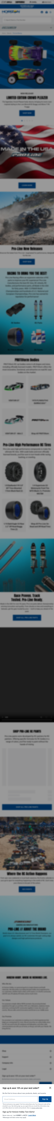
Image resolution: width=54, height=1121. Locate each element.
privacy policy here (37, 1108)
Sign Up (45, 1099)
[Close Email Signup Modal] (50, 1088)
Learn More (32, 1115)
